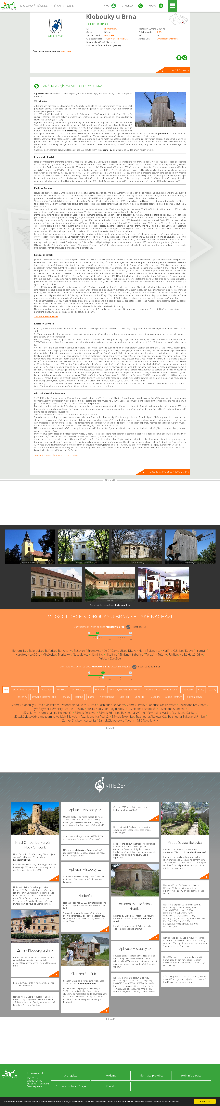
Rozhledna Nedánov (112, 705)
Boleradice (36, 651)
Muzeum (155, 696)
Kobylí (189, 651)
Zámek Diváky (136, 705)
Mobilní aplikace (191, 1075)
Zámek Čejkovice (85, 713)
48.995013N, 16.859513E (116, 38)
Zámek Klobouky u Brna (27, 705)
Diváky (132, 651)
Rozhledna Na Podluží (95, 716)
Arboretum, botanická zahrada (161, 689)
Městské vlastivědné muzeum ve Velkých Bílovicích (45, 716)
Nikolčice (111, 654)
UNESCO (61, 689)
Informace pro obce (151, 1075)
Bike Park (124, 696)
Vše (6, 689)
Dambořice (118, 651)
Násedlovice (80, 654)
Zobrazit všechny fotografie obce (110, 605)
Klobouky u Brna (111, 16)
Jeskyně (79, 696)
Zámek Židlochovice (111, 720)
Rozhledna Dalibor (184, 713)
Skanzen (99, 689)
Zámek (46, 316)
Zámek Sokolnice (123, 716)
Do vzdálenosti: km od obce (99, 626)
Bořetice (50, 651)
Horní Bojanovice (149, 651)
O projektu (70, 1075)
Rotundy (66, 696)
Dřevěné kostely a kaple (44, 696)
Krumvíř (200, 651)
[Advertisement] (110, 503)
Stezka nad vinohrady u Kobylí (106, 709)
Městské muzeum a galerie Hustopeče (47, 713)
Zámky (212, 689)
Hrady (201, 689)
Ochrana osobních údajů (70, 1086)
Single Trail (139, 696)
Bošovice (79, 651)
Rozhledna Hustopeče (142, 709)
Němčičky (97, 654)
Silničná (124, 654)
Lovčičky (35, 654)
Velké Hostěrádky (191, 654)
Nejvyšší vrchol (107, 696)
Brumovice (94, 651)
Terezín (150, 654)
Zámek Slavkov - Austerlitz (79, 720)
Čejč (106, 651)
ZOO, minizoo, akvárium (25, 689)
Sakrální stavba (195, 696)
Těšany (162, 654)
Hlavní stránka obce (179, 70)
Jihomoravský (110, 28)
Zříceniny (22, 696)
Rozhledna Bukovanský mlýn (186, 716)
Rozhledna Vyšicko (133, 713)
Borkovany (65, 651)
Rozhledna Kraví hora (192, 705)
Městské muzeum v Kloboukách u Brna (71, 705)
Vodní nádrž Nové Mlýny (142, 720)
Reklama (111, 1075)
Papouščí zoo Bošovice (161, 705)
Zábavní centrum (173, 696)
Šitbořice (137, 654)
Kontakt (111, 1086)
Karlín (166, 651)
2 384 (159, 32)
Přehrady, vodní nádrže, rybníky (124, 689)
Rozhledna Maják (158, 713)
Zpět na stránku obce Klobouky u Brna (170, 471)
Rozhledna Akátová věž (151, 716)
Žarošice (115, 658)
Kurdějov (21, 654)
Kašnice (178, 651)
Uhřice (173, 654)
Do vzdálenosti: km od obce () (95, 666)
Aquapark (47, 689)
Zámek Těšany (74, 709)
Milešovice (49, 654)
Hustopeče (109, 35)
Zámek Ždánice (109, 713)
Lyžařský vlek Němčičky (48, 709)
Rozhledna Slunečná (172, 709)
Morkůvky (64, 654)
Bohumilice (66, 51)
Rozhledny (187, 689)
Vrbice (103, 658)
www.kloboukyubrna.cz (167, 38)
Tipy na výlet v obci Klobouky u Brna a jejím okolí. (56, 455)
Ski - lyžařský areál (81, 689)
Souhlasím (205, 1101)
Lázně (91, 696)
